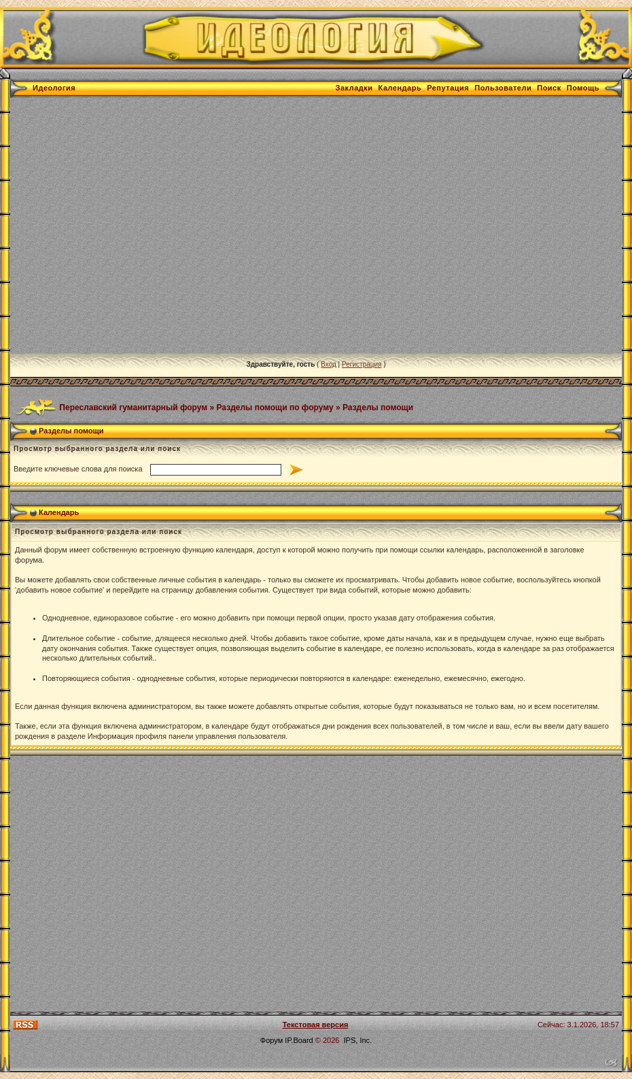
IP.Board (299, 1040)
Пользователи (502, 88)
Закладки (354, 88)
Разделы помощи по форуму (275, 407)
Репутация (448, 88)
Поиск (549, 88)
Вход (328, 364)
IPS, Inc (357, 1040)
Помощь (583, 88)
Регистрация (361, 364)
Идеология (54, 88)
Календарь (400, 88)
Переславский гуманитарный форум (133, 407)
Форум (271, 1040)
